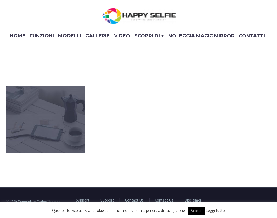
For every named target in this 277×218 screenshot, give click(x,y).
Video (122, 36)
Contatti (252, 36)
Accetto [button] (196, 210)
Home (17, 36)
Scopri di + (149, 36)
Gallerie (97, 36)
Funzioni (42, 36)
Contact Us (134, 200)
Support (82, 200)
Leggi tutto (215, 210)
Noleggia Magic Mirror (201, 36)
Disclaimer (192, 200)
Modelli (69, 36)
